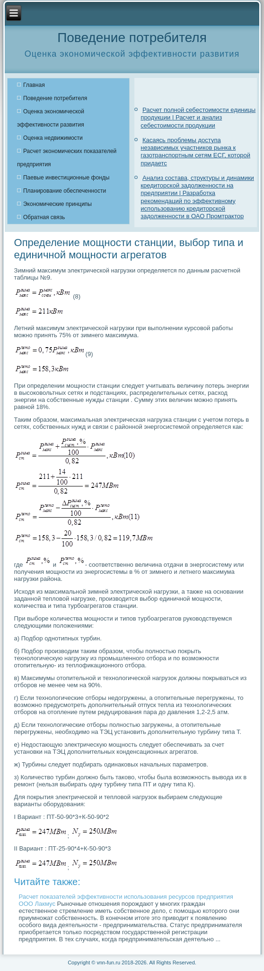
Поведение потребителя (55, 98)
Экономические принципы (57, 204)
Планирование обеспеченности (64, 190)
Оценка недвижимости (53, 138)
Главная (34, 85)
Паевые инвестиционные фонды (66, 177)
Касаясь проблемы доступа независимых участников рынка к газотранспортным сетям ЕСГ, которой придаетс (195, 151)
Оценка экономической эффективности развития (50, 118)
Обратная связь (44, 217)
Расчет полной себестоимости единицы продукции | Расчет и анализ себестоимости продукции (198, 117)
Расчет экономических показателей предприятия (66, 158)
